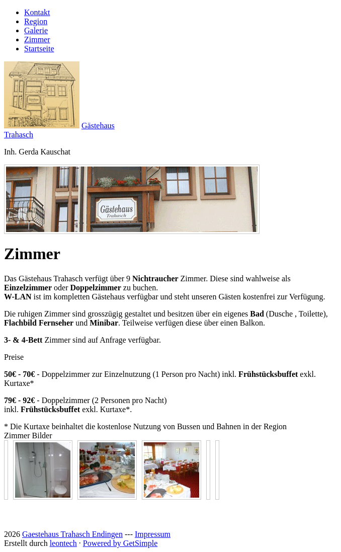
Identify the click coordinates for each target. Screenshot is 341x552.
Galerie (36, 30)
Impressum (152, 534)
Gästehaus (98, 125)
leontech (63, 543)
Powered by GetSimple (120, 543)
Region (35, 21)
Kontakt (37, 12)
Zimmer (37, 39)
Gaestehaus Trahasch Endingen (72, 534)
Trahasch (18, 134)
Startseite (39, 48)
